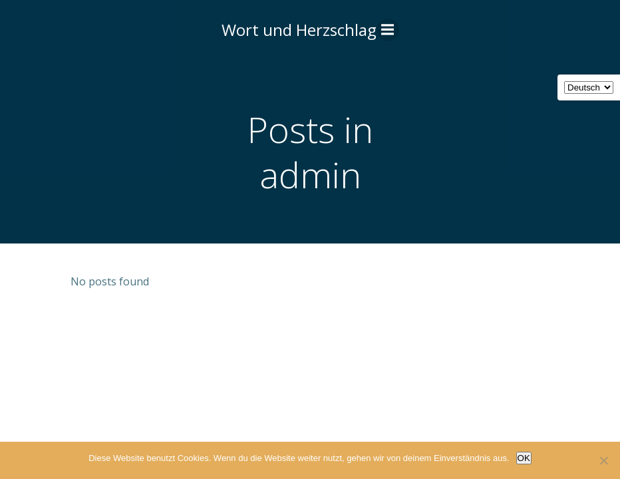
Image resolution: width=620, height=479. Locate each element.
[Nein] (603, 460)
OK (524, 458)
